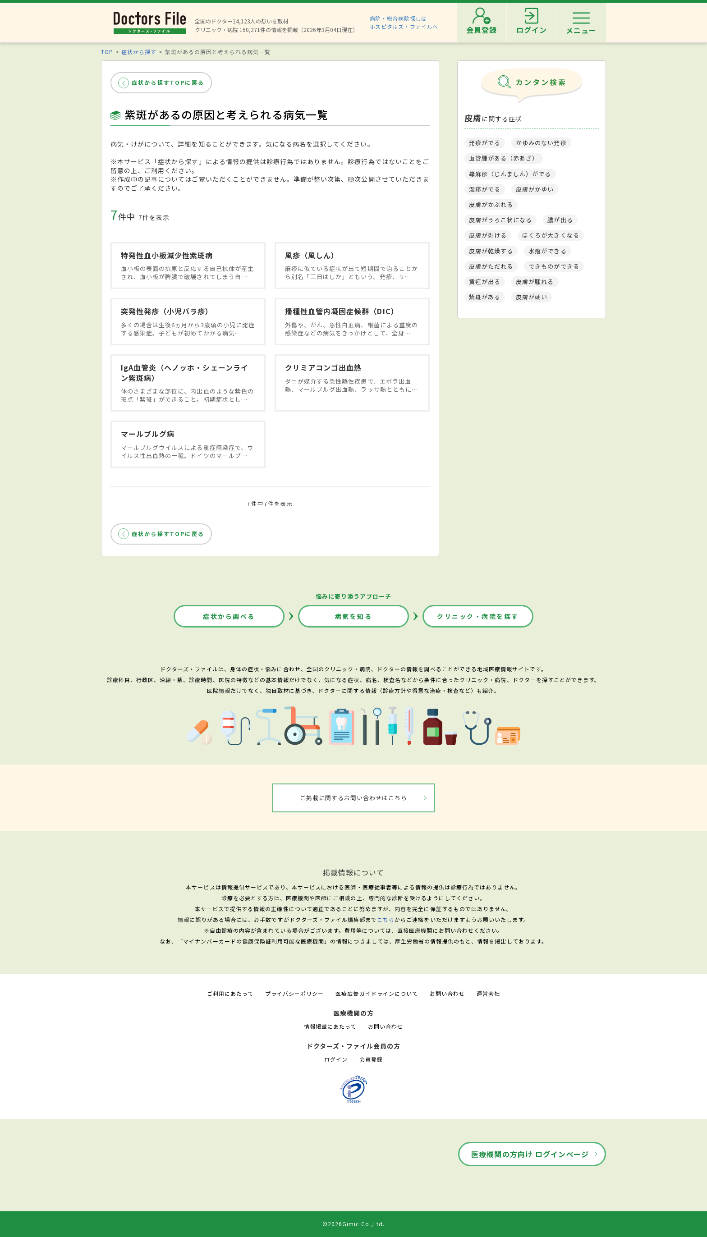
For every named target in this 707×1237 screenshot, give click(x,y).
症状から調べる (229, 616)
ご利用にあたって (230, 993)
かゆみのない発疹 (541, 142)
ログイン (336, 1059)
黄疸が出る (484, 281)
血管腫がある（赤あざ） (503, 158)
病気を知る (353, 616)
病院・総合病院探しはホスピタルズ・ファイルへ (404, 22)
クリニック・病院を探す (478, 616)
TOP (107, 51)
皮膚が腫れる (535, 281)
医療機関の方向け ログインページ (530, 1154)
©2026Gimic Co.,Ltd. (353, 1224)
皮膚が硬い (531, 297)
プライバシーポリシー (294, 993)
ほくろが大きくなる (550, 235)
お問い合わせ (447, 993)
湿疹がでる (484, 189)
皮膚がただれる (491, 266)
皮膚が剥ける (488, 235)
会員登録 (371, 1059)
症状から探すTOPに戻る (168, 82)
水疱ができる (547, 251)
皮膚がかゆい (535, 189)
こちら (386, 919)
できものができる (553, 266)
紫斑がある (484, 297)
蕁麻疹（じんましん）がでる (510, 174)
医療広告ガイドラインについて (376, 993)
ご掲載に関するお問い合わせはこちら (354, 797)
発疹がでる (484, 142)
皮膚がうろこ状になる (500, 219)
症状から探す (138, 51)
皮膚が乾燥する (491, 251)
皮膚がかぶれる (491, 204)
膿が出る (560, 219)
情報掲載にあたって (330, 1026)
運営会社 (488, 993)
